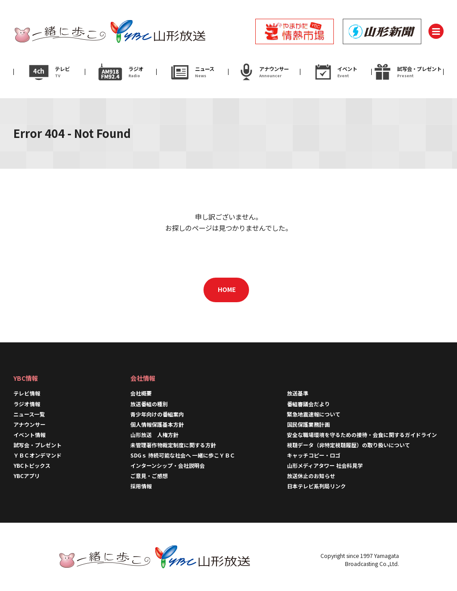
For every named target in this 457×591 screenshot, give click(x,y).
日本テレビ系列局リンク (316, 486)
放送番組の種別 (149, 404)
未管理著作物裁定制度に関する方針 (173, 445)
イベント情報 (29, 434)
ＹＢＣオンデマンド (37, 455)
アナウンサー (29, 424)
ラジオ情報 (26, 404)
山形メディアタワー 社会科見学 (325, 465)
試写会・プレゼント (37, 445)
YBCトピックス (31, 465)
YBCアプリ (26, 475)
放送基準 (297, 393)
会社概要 (141, 393)
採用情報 (141, 486)
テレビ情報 (26, 393)
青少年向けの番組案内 (157, 414)
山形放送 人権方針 (154, 434)
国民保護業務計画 (308, 424)
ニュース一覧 (29, 414)
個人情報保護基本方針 (157, 424)
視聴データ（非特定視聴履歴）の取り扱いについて (348, 445)
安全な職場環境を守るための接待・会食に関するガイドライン (362, 434)
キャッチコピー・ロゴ (314, 455)
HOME (227, 289)
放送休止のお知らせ (311, 475)
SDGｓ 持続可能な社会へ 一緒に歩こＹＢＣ (182, 455)
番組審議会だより (308, 404)
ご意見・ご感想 (149, 475)
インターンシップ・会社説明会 (167, 465)
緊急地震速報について (314, 414)
